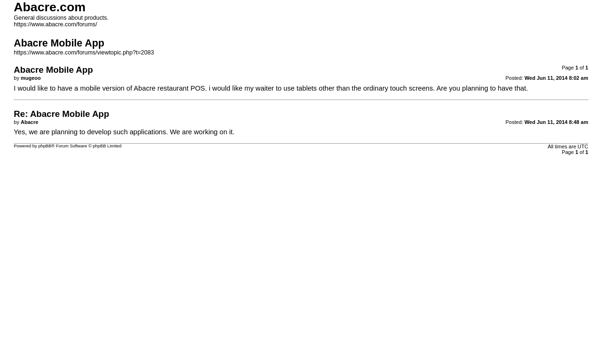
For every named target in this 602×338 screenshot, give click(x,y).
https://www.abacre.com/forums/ (55, 24)
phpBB (44, 146)
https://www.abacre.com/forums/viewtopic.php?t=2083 (84, 52)
